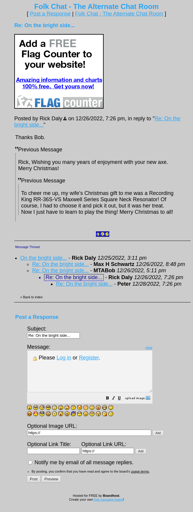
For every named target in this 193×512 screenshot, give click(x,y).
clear (163, 347)
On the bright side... (43, 258)
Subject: (53, 332)
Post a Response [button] (50, 14)
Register (89, 358)
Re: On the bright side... (60, 264)
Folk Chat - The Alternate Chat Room (119, 14)
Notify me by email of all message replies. (80, 470)
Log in (64, 358)
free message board (108, 507)
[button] (122, 407)
